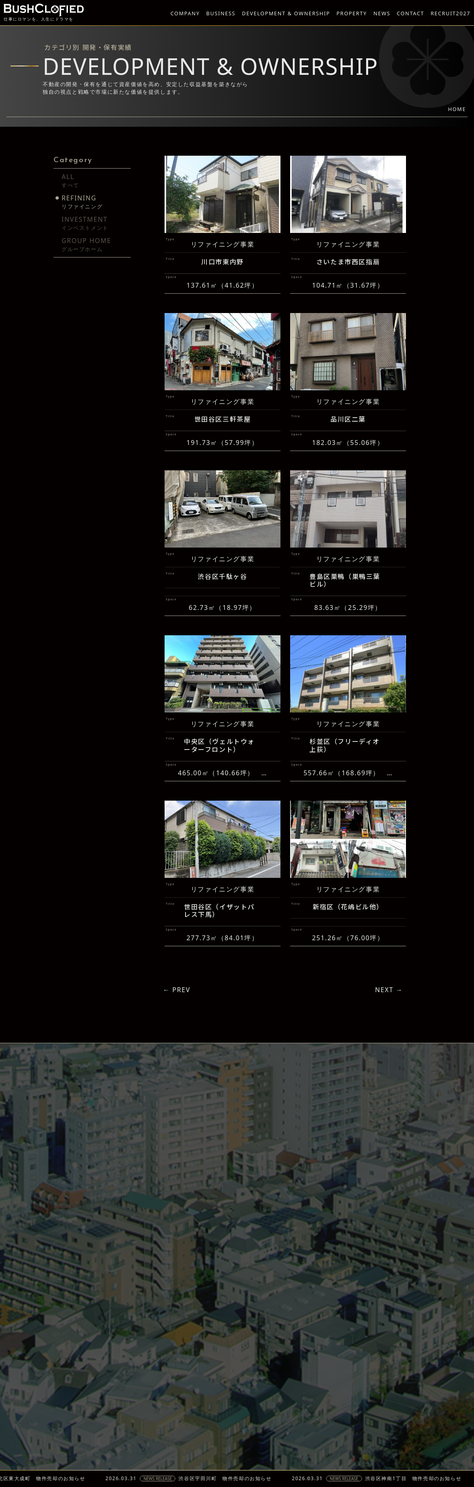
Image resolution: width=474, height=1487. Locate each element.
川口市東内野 (222, 263)
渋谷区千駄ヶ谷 (222, 591)
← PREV (176, 989)
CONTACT (410, 13)
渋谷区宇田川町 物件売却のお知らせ (245, 1478)
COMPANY (185, 13)
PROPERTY (351, 13)
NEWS (381, 13)
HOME (457, 109)
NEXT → (389, 989)
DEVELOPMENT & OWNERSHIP (286, 13)
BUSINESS (221, 13)
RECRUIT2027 (450, 13)
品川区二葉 (348, 434)
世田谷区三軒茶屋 (222, 434)
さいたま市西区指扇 (348, 263)
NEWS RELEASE (177, 1478)
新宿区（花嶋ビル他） (348, 921)
